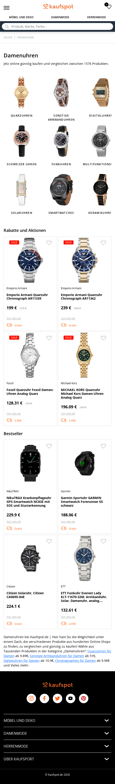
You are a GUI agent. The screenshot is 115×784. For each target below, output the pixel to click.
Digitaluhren (101, 115)
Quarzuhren (21, 115)
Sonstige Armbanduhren (61, 118)
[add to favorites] (109, 6)
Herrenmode (96, 17)
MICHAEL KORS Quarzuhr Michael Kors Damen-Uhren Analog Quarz (82, 393)
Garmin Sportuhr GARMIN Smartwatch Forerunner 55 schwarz (82, 501)
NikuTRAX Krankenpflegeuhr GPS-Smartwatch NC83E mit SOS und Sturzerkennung (29, 501)
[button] (48, 242)
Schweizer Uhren (22, 164)
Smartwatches (61, 213)
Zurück (8, 37)
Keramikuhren (101, 213)
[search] (57, 26)
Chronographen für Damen (75, 660)
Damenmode (60, 17)
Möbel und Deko (21, 17)
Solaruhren (21, 213)
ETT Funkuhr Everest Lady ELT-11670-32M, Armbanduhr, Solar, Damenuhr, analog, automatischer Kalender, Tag (84, 597)
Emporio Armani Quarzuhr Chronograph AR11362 (81, 297)
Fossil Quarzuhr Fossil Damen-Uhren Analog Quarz (30, 392)
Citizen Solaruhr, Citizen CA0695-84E (25, 595)
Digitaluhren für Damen (22, 660)
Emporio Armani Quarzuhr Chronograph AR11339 (27, 297)
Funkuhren (61, 164)
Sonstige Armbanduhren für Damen (57, 656)
